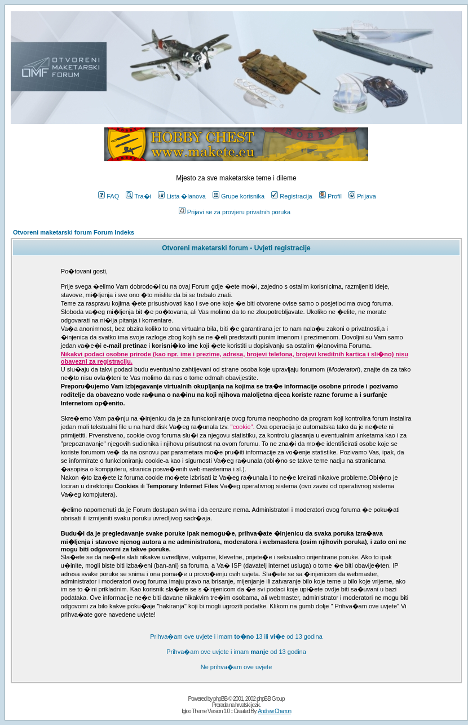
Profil (330, 196)
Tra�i (138, 196)
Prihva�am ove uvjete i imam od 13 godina (236, 651)
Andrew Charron (274, 711)
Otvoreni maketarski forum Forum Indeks (73, 232)
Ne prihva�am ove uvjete (236, 667)
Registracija (291, 196)
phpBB (220, 699)
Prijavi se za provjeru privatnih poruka (234, 212)
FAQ (108, 196)
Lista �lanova (182, 196)
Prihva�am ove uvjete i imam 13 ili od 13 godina (236, 636)
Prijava (362, 196)
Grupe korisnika (238, 196)
